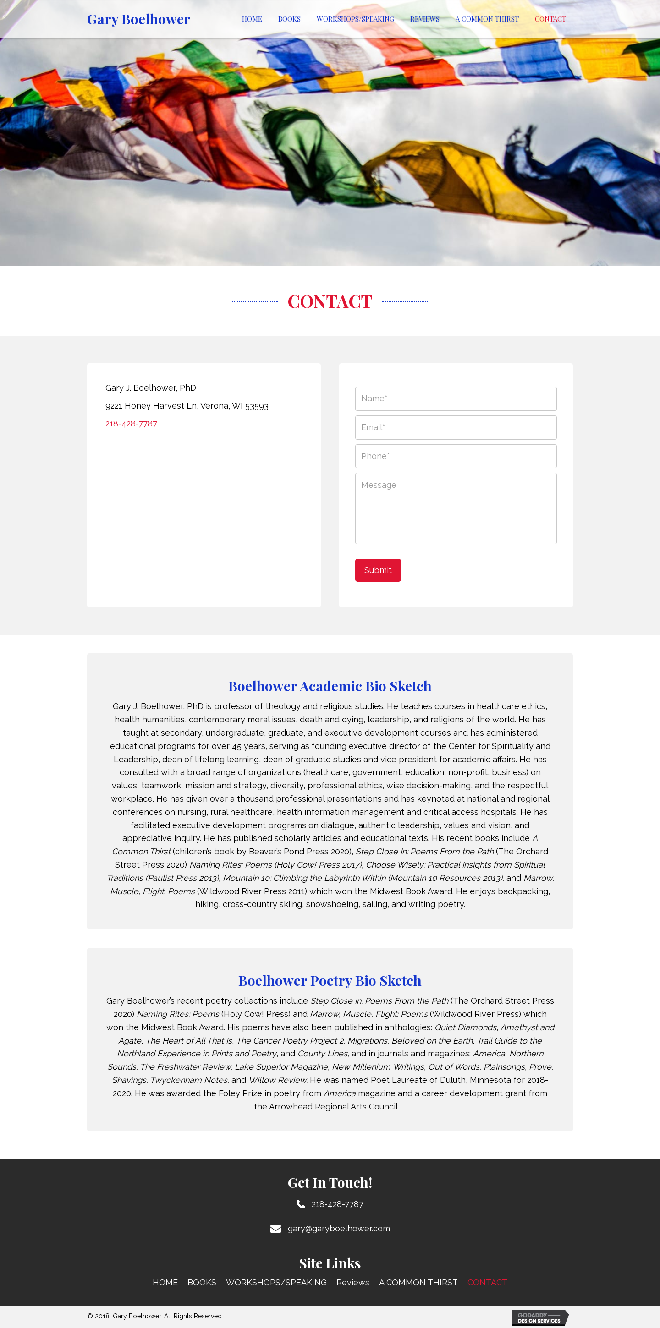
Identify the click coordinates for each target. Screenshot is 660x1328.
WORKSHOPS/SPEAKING (276, 1283)
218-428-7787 (131, 423)
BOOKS (201, 1283)
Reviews (352, 1283)
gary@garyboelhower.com (339, 1229)
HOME (165, 1283)
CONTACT (487, 1283)
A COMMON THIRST (418, 1283)
